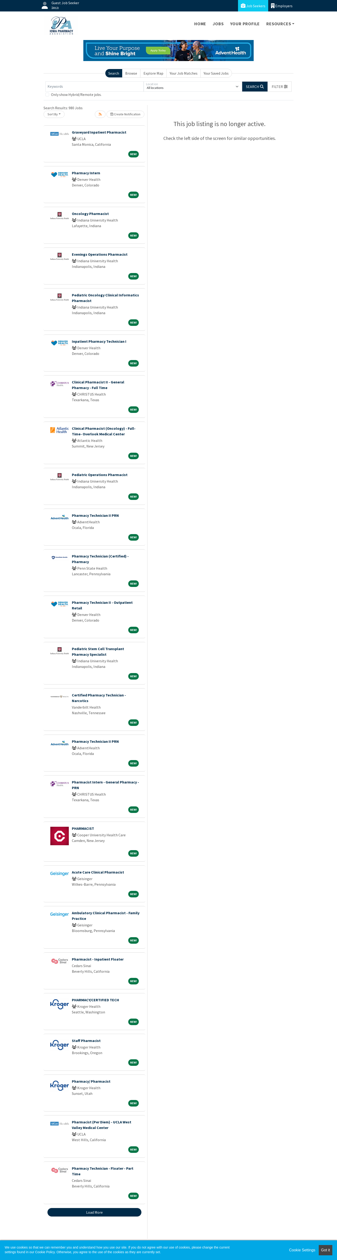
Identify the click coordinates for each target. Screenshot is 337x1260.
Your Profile (245, 23)
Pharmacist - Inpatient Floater (98, 959)
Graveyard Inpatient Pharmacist (99, 132)
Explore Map (153, 73)
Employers (282, 6)
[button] (280, 86)
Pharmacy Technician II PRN (95, 515)
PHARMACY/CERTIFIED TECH (95, 1000)
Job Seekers (253, 6)
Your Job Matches (184, 73)
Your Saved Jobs (216, 73)
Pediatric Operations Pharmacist (100, 474)
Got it (325, 1250)
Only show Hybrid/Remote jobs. (76, 94)
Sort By (53, 114)
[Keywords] (94, 86)
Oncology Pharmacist (90, 213)
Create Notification (125, 114)
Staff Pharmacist (86, 1040)
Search (113, 73)
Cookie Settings (302, 1250)
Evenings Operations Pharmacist (100, 254)
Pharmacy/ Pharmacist (91, 1081)
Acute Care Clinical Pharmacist (98, 872)
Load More (94, 1212)
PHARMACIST (83, 828)
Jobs (218, 23)
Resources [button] (278, 23)
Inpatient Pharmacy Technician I (99, 341)
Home (200, 23)
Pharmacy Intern (86, 173)
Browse (131, 73)
